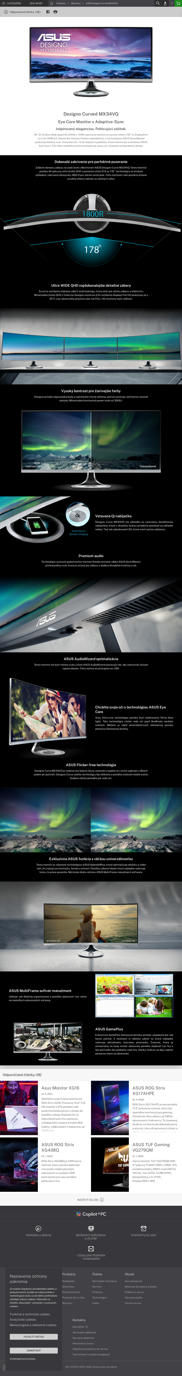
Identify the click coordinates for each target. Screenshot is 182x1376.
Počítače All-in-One (73, 1297)
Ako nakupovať (133, 1281)
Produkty (63, 3)
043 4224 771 (80, 1327)
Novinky (96, 1286)
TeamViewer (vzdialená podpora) (91, 1354)
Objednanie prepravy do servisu (90, 1349)
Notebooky (68, 1281)
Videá (95, 1303)
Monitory (77, 3)
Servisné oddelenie (83, 1338)
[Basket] (178, 3)
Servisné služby (134, 1297)
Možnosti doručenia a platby (141, 1286)
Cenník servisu (133, 1303)
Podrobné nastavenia (23, 1359)
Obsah (129, 1274)
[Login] (165, 3)
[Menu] (12, 3)
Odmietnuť (34, 1350)
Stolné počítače (71, 1292)
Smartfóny (68, 1286)
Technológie (99, 1297)
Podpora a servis (134, 1292)
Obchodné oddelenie (84, 1332)
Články (97, 1274)
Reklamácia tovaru (83, 1343)
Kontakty (79, 1320)
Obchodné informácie (104, 1281)
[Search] (157, 3)
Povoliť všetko (34, 1336)
